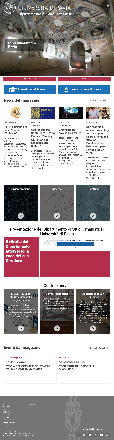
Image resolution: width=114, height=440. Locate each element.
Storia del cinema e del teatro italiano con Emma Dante (27, 368)
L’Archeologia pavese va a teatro (70, 131)
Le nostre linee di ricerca (86, 89)
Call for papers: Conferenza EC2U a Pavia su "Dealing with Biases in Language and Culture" (43, 138)
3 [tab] (57, 386)
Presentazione (29, 78)
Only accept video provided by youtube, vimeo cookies (75, 244)
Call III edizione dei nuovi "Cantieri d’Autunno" (15, 130)
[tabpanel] (30, 368)
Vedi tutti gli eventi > (98, 347)
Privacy (6, 415)
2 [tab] (53, 386)
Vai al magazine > (100, 100)
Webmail (6, 407)
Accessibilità (8, 417)
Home (108, 6)
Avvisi (84, 78)
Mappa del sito (9, 422)
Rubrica (6, 404)
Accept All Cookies (75, 247)
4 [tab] (60, 386)
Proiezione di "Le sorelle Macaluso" (77, 368)
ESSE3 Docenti (9, 412)
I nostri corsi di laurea (31, 89)
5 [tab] (64, 386)
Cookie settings (9, 420)
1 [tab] (50, 386)
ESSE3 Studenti (9, 409)
